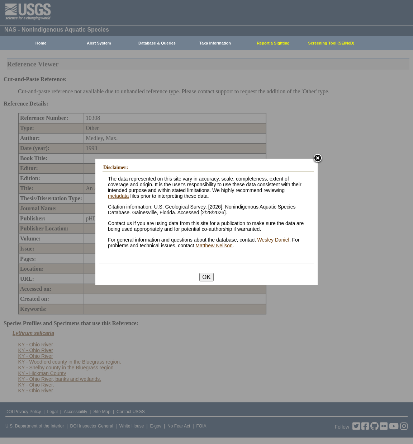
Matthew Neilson (214, 245)
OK (206, 277)
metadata (118, 196)
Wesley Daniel (273, 240)
